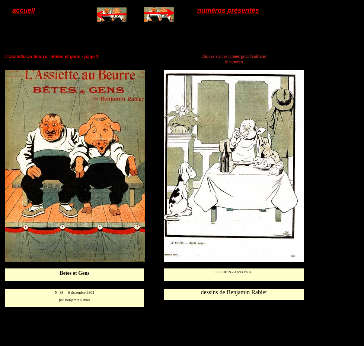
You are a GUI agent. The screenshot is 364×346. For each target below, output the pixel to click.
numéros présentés (228, 10)
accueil (23, 10)
